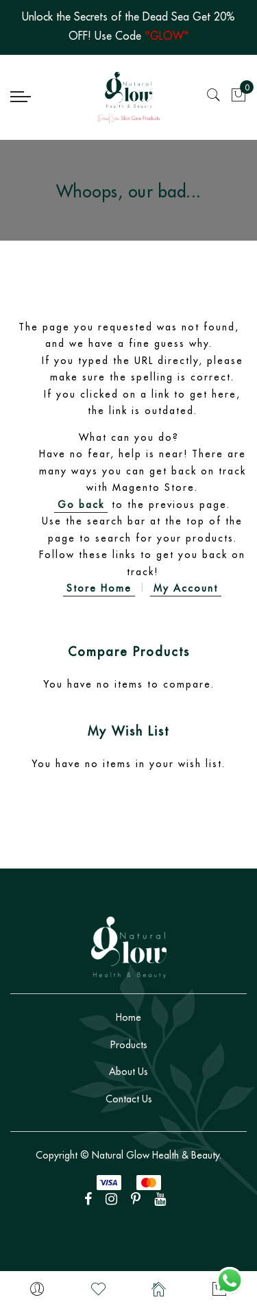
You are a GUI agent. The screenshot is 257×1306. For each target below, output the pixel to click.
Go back (81, 504)
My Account (186, 588)
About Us (128, 1071)
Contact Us (129, 1099)
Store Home (99, 588)
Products (128, 1045)
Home (128, 1017)
